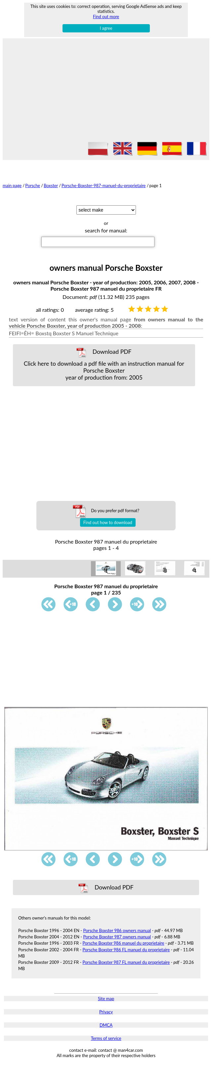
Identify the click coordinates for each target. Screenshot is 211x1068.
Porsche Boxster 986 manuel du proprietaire (123, 943)
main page (12, 185)
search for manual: (106, 230)
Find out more (106, 16)
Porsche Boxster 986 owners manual (117, 930)
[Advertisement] (106, 91)
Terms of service (106, 1038)
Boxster (51, 185)
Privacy (106, 1011)
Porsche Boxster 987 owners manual (117, 936)
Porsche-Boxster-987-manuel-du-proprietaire (104, 185)
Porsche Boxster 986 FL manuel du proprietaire (126, 949)
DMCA (106, 1025)
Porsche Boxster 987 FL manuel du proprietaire (126, 962)
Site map (106, 998)
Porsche (32, 185)
